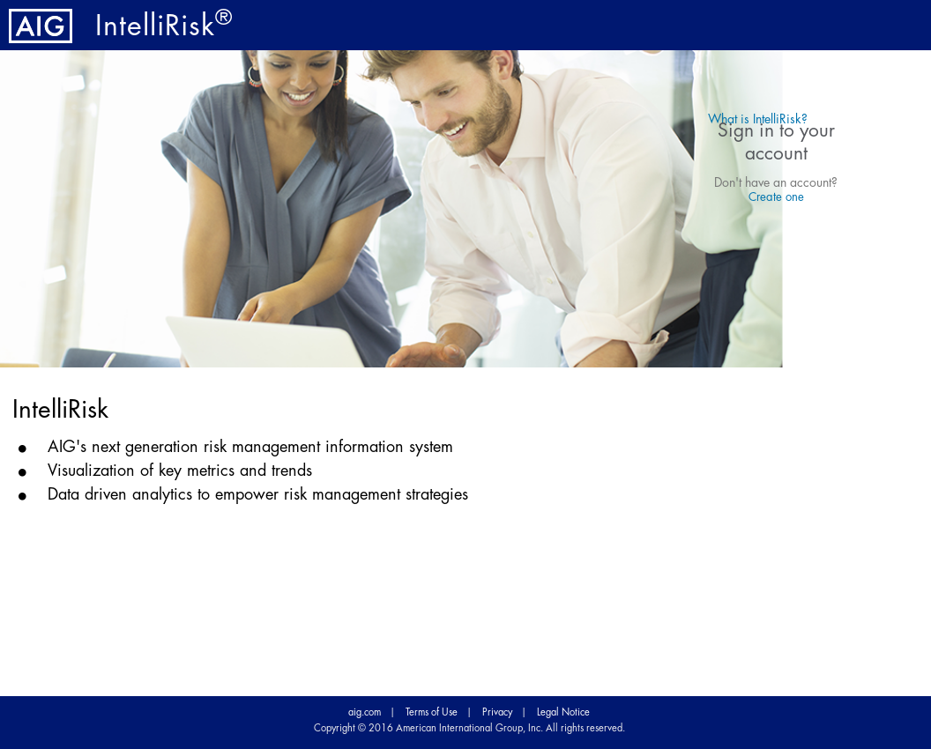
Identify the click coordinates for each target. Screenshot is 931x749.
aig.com (364, 712)
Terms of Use (432, 712)
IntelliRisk (164, 26)
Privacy (497, 712)
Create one (776, 197)
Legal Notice (563, 712)
